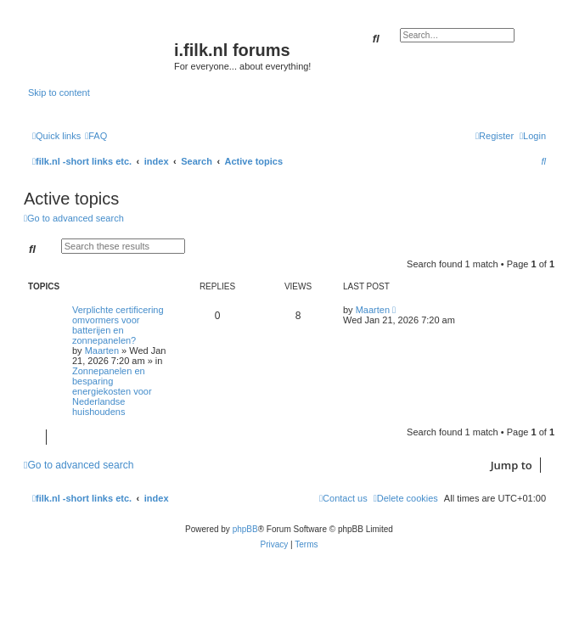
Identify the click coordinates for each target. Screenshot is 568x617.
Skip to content (59, 92)
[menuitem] (96, 136)
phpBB (245, 529)
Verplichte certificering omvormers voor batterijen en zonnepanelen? (118, 325)
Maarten (102, 350)
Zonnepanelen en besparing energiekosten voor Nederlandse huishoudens (112, 391)
